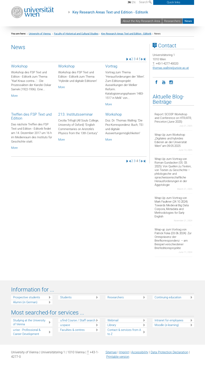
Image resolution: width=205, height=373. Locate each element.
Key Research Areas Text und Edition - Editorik (110, 12)
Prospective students (26, 297)
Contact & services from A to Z (124, 332)
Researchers (172, 21)
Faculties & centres (72, 330)
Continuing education (168, 297)
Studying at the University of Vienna (29, 322)
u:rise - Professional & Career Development (26, 332)
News (188, 21)
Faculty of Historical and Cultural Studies (76, 33)
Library (111, 325)
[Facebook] (156, 82)
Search (145, 2)
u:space (65, 325)
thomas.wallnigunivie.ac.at (171, 68)
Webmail (112, 320)
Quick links (173, 2)
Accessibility (139, 352)
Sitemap (111, 352)
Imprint (124, 352)
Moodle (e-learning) (167, 325)
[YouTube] (163, 82)
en (131, 2)
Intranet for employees (169, 320)
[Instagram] (171, 82)
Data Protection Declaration (169, 352)
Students (66, 297)
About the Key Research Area (141, 21)
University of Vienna (40, 33)
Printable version (117, 357)
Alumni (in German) (25, 302)
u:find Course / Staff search (77, 320)
